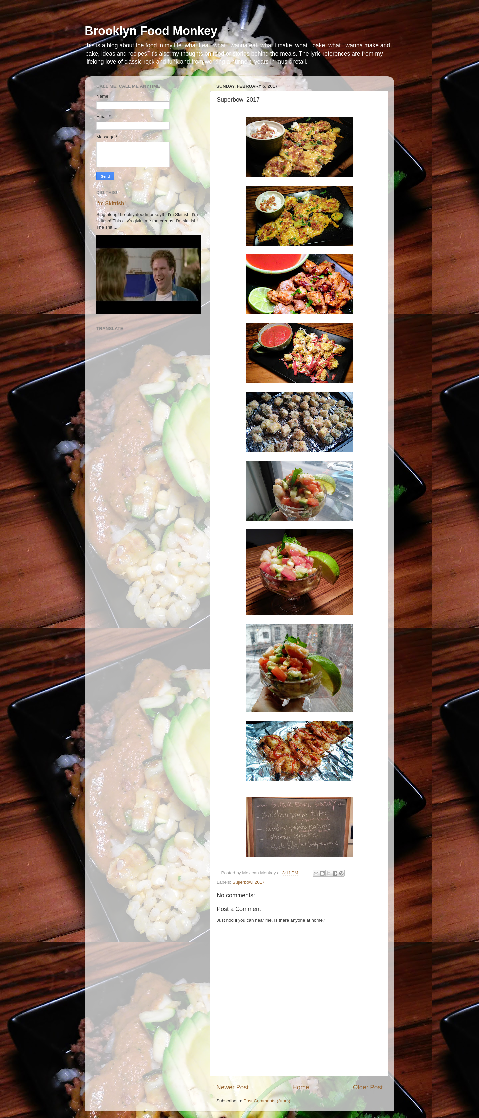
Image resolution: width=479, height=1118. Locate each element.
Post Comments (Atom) (267, 1100)
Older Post (368, 1087)
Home (300, 1087)
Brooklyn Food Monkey (151, 31)
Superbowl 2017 (248, 882)
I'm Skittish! (111, 203)
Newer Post (232, 1087)
